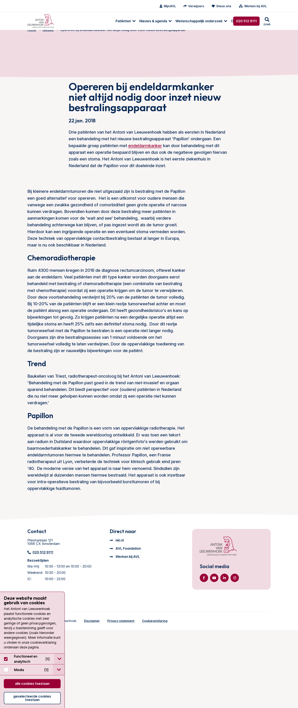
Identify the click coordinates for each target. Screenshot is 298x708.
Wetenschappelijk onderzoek (145, 21)
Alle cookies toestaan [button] (32, 684)
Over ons (184, 21)
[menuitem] (70, 21)
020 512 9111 (246, 21)
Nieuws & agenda (99, 21)
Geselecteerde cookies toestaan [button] (32, 698)
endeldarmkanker (145, 218)
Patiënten (69, 21)
